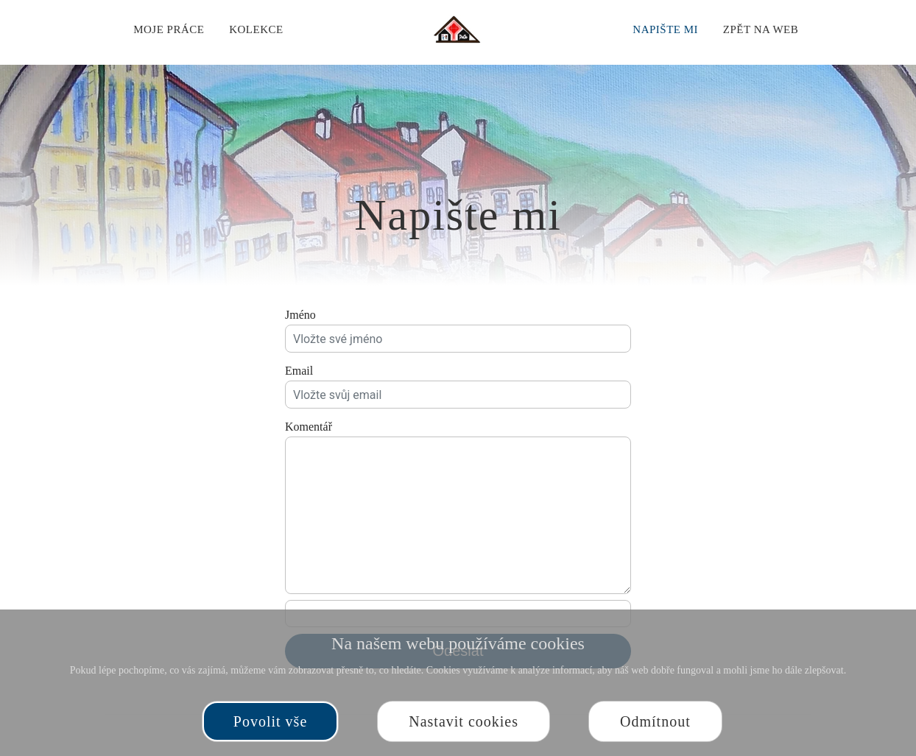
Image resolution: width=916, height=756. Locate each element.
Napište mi (665, 29)
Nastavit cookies (463, 721)
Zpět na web (760, 29)
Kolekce (256, 29)
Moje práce (168, 29)
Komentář (308, 426)
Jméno (300, 314)
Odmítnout (655, 721)
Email (299, 370)
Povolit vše (270, 721)
